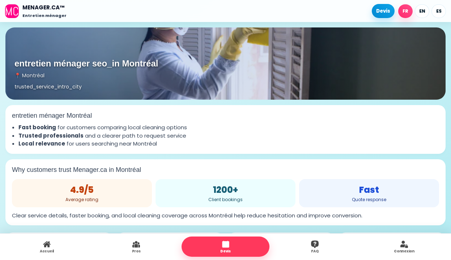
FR (405, 11)
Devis (383, 11)
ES (439, 11)
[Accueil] (36, 11)
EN (422, 11)
